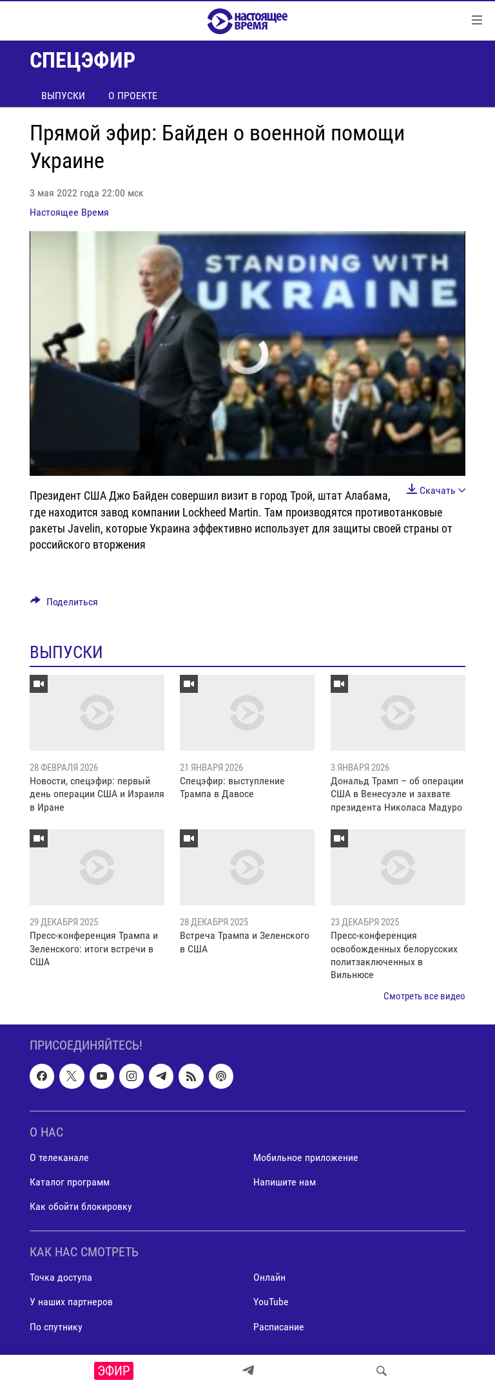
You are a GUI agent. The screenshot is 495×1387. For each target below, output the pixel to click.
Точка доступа (61, 1278)
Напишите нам (284, 1182)
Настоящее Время (69, 212)
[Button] (64, 605)
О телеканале (59, 1157)
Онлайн (269, 1278)
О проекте (132, 96)
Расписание (278, 1327)
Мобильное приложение (305, 1157)
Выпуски (63, 96)
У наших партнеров (71, 1302)
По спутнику (56, 1327)
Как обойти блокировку (81, 1206)
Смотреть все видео (424, 996)
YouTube (271, 1302)
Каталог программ (70, 1182)
